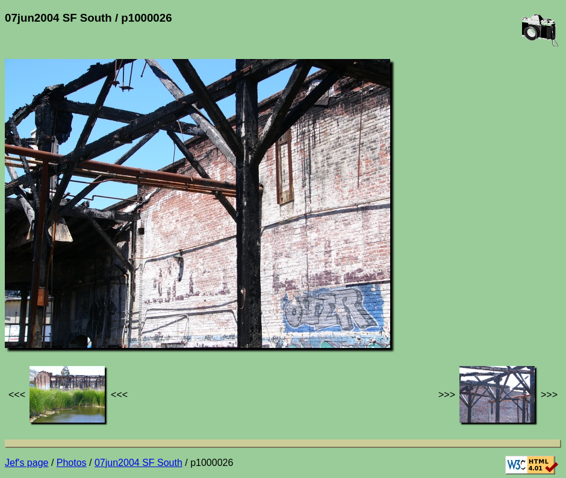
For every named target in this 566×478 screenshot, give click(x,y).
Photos (72, 463)
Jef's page (26, 463)
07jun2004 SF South (138, 463)
